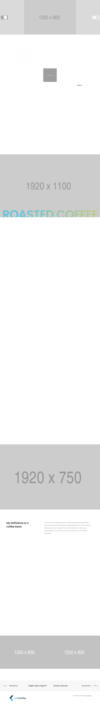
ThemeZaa (88, 695)
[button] (5, 17)
